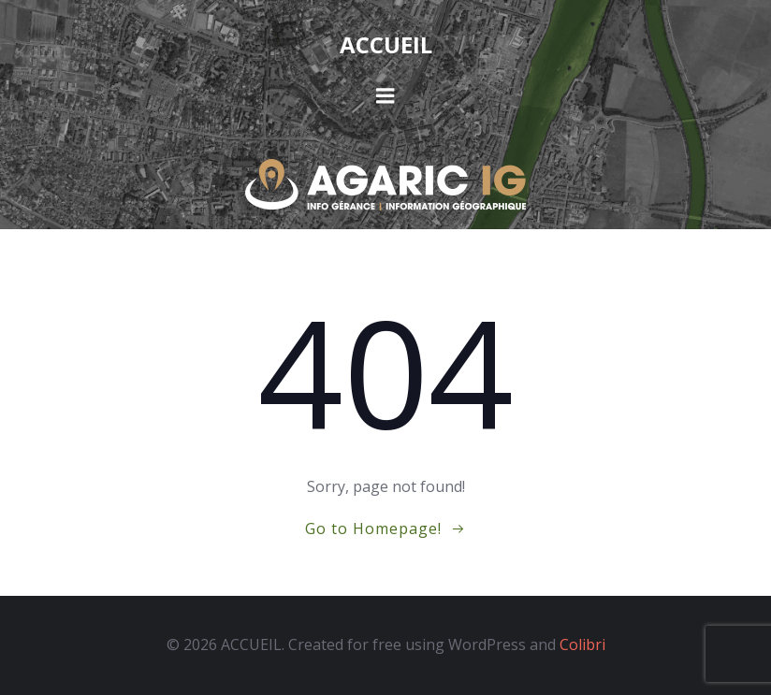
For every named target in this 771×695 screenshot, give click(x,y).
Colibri (582, 644)
